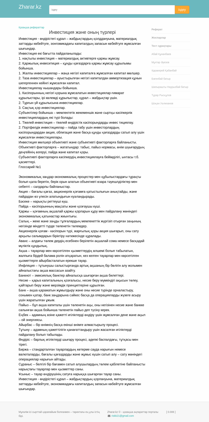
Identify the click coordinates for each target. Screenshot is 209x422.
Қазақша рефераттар (31, 27)
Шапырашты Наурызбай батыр (170, 86)
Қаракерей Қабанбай (164, 70)
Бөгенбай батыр (161, 78)
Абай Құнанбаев (161, 54)
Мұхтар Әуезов (160, 62)
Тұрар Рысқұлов (161, 95)
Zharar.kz (30, 7)
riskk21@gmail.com (122, 415)
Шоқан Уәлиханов (162, 103)
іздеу (182, 10)
